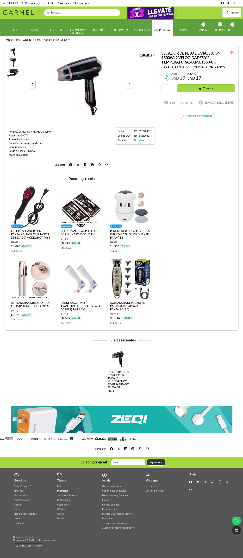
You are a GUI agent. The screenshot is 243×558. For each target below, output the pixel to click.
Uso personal (13, 39)
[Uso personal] (162, 24)
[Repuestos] (55, 24)
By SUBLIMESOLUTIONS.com (29, 546)
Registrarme (156, 462)
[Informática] (121, 24)
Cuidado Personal (32, 39)
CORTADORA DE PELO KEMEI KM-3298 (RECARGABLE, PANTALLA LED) (128, 306)
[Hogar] (183, 24)
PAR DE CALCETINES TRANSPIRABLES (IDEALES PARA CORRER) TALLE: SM (80, 306)
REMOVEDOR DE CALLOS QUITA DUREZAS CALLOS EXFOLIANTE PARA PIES (130, 234)
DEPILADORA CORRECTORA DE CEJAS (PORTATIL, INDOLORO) (30, 304)
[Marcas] (203, 24)
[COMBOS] (34, 24)
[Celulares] (99, 24)
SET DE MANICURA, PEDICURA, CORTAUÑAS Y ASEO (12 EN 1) (80, 232)
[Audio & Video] (142, 24)
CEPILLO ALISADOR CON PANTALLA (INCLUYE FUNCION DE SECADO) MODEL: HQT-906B (30, 234)
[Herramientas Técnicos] (77, 24)
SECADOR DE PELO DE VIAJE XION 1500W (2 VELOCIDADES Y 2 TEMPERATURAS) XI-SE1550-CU (119, 380)
